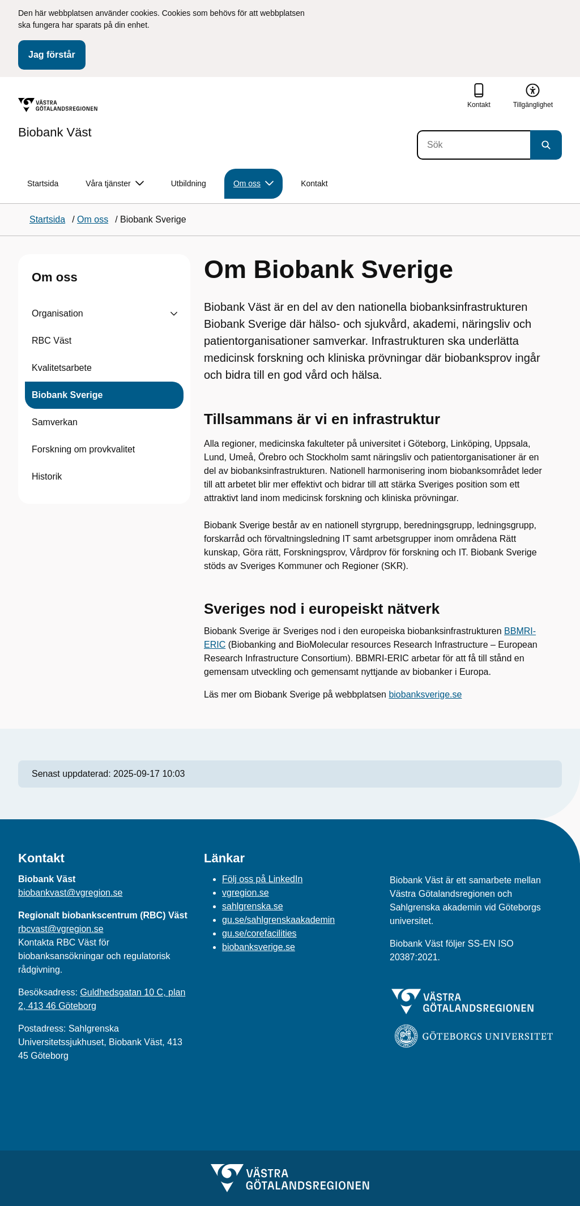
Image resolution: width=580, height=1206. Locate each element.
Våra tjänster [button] (114, 184)
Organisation (57, 313)
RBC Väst (51, 340)
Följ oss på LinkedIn (262, 879)
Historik (47, 476)
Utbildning (188, 183)
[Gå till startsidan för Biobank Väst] (57, 118)
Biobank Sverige (67, 395)
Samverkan (55, 422)
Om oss (55, 277)
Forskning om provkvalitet (83, 449)
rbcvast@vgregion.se (61, 929)
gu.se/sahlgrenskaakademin (278, 920)
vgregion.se (245, 892)
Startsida (42, 183)
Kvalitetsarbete (62, 368)
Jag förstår (51, 54)
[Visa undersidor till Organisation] (174, 313)
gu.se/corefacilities (259, 933)
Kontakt (314, 183)
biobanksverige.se (425, 694)
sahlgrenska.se (252, 906)
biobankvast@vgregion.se (70, 892)
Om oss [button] (253, 184)
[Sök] (473, 145)
